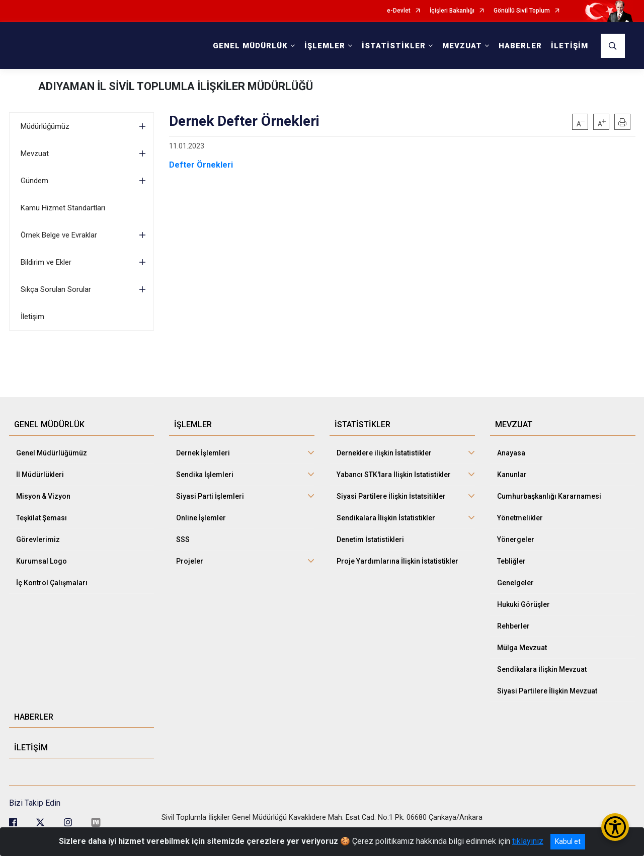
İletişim (32, 316)
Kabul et (568, 841)
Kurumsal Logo (41, 561)
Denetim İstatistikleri (370, 539)
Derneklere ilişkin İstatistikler (384, 453)
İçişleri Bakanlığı (452, 11)
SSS (183, 539)
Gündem (34, 180)
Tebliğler (511, 561)
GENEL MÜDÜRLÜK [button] (250, 45)
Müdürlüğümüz (45, 126)
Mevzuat (35, 153)
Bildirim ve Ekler (46, 262)
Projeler (189, 561)
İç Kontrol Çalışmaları (52, 583)
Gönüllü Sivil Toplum (522, 11)
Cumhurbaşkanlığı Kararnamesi (549, 496)
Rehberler (513, 626)
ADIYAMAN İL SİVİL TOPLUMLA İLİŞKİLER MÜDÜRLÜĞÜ (175, 86)
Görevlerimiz (38, 539)
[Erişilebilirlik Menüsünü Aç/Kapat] (615, 827)
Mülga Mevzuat (522, 648)
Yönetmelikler (520, 518)
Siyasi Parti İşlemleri (210, 496)
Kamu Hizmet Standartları (63, 207)
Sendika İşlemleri (204, 475)
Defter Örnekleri (201, 165)
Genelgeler (515, 583)
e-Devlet (399, 11)
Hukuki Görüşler (523, 604)
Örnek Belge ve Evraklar (59, 235)
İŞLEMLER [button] (324, 45)
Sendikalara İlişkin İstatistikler (386, 518)
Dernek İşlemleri (203, 453)
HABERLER (520, 45)
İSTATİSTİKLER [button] (394, 45)
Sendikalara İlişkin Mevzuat (542, 669)
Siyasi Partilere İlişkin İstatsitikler (391, 496)
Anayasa (511, 453)
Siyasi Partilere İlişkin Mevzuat (547, 691)
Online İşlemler (201, 518)
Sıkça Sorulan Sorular (56, 289)
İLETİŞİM (569, 45)
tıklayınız (527, 841)
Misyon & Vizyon (43, 496)
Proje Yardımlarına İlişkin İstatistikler (397, 561)
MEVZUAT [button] (462, 45)
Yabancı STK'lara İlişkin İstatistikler (394, 475)
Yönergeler (515, 539)
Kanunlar (512, 475)
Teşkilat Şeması (41, 518)
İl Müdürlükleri (40, 475)
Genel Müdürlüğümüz (51, 453)
